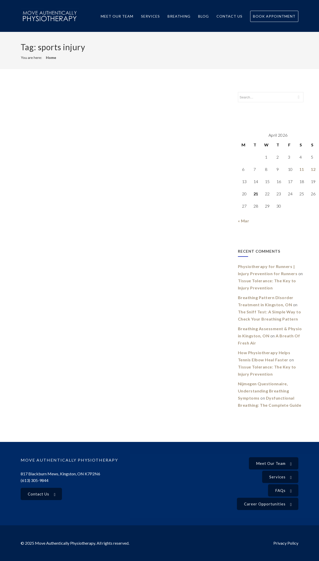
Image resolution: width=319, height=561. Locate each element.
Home (51, 57)
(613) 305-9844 (34, 480)
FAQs (283, 491)
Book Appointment (274, 16)
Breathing (179, 16)
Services (150, 16)
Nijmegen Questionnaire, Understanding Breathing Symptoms (263, 390)
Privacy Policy (285, 543)
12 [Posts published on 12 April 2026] (313, 169)
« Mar (243, 220)
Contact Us (229, 16)
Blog (203, 16)
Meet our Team (274, 464)
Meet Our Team (117, 16)
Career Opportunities (268, 504)
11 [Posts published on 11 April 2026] (301, 169)
